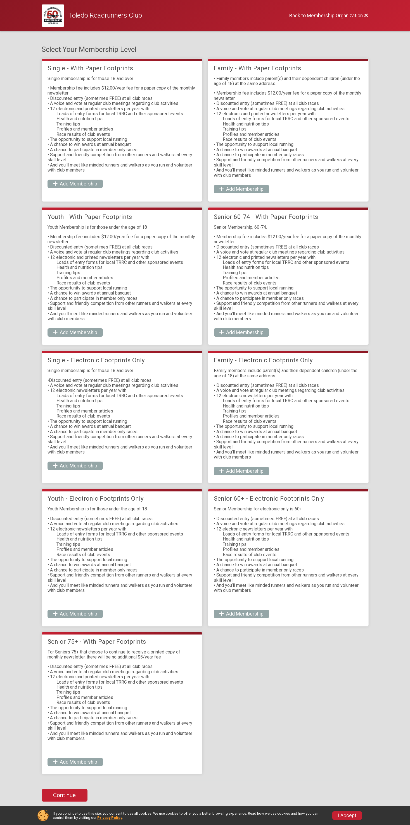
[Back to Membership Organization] (328, 15)
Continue (64, 795)
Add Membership (75, 184)
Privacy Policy (109, 818)
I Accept (347, 815)
